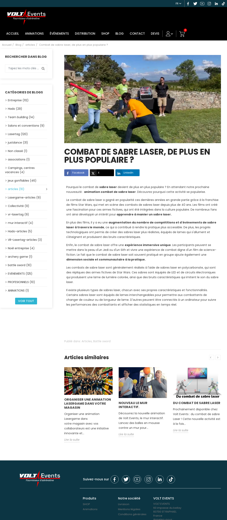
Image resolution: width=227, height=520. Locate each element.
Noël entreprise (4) (21, 248)
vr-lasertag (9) (18, 214)
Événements (58, 33)
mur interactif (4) (20, 223)
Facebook (74, 172)
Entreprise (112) (18, 100)
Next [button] (218, 357)
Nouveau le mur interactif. (133, 404)
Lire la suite (72, 440)
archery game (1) (20, 256)
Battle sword (102, 341)
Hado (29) (15, 108)
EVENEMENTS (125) (20, 273)
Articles (87, 341)
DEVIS (152, 33)
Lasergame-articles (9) (24, 197)
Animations (34, 33)
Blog (118, 33)
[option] (88, 407)
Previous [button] (211, 357)
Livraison (123, 504)
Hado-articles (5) (20, 231)
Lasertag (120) (18, 134)
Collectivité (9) (18, 206)
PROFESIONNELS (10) (21, 282)
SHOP (104, 33)
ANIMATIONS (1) (18, 290)
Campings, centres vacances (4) (20, 170)
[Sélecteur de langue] (178, 3)
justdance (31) (18, 142)
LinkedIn (124, 172)
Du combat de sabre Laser (196, 402)
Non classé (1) (17, 151)
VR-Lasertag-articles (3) (25, 240)
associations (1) (19, 159)
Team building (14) (21, 117)
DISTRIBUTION (84, 33)
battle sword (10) (20, 265)
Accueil (12, 33)
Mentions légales (129, 509)
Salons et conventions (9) (26, 125)
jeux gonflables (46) (22, 180)
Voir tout (26, 301)
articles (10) (16, 189)
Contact (135, 33)
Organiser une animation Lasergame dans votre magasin (87, 403)
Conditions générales (132, 514)
